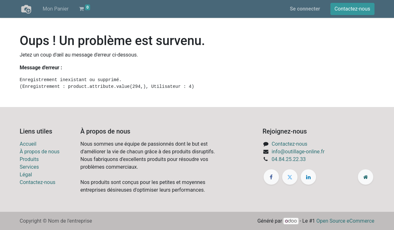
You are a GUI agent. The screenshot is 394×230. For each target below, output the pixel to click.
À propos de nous (40, 152)
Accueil (28, 144)
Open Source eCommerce (345, 221)
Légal (26, 175)
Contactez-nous (352, 9)
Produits (29, 159)
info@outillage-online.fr (298, 152)
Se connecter (305, 9)
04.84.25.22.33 (289, 159)
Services (29, 167)
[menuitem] (55, 9)
